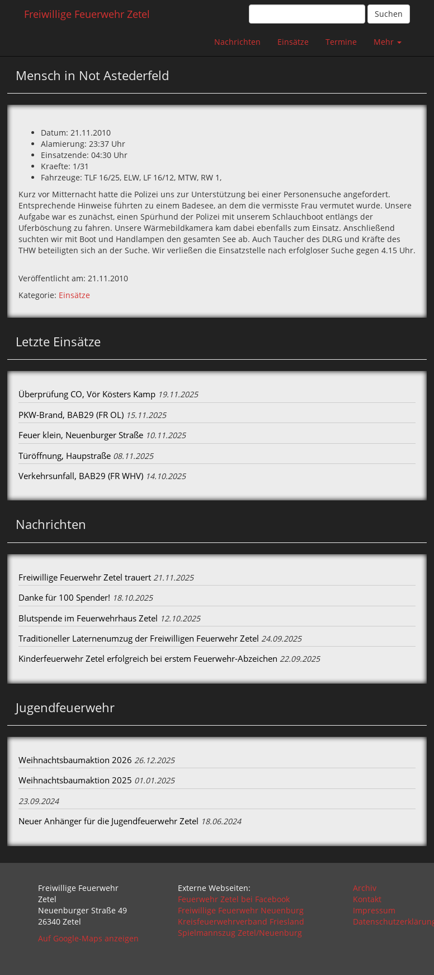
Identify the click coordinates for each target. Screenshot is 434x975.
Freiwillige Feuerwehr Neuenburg (241, 910)
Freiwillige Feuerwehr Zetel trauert (84, 577)
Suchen (389, 13)
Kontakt (367, 899)
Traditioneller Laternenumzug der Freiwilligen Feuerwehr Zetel (138, 638)
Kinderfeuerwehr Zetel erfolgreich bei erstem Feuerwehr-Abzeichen (147, 658)
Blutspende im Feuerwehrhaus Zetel (88, 618)
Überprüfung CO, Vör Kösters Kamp (86, 394)
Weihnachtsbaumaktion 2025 (75, 780)
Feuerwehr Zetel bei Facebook (234, 899)
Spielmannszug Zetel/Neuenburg (240, 932)
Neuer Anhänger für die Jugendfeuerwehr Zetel (108, 821)
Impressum (374, 910)
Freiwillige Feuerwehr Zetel (87, 14)
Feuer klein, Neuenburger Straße (80, 434)
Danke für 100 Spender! (64, 597)
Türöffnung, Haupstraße (64, 455)
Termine (341, 41)
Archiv (364, 888)
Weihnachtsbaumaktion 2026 (75, 759)
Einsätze (293, 41)
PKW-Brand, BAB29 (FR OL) (71, 414)
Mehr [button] (388, 41)
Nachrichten (237, 41)
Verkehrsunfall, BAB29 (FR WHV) (80, 475)
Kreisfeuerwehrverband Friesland (241, 921)
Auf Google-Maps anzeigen (88, 938)
